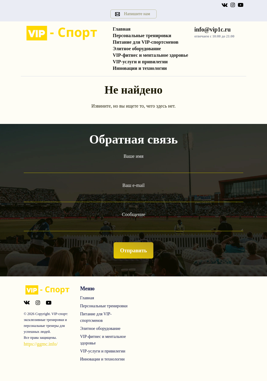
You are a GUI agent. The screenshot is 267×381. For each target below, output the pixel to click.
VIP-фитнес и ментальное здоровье (150, 55)
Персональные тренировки (142, 35)
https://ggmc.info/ (41, 344)
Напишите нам (137, 14)
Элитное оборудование (137, 48)
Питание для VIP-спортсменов (146, 42)
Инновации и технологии (140, 68)
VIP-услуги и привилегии (140, 61)
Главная (122, 29)
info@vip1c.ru (212, 29)
